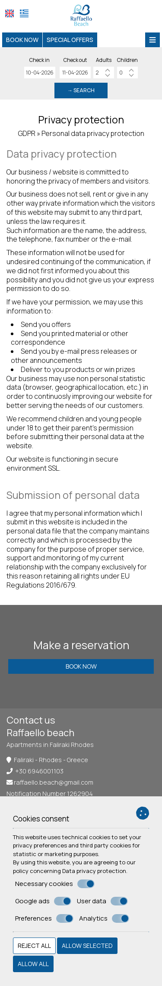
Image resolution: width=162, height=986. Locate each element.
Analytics (104, 918)
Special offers (70, 40)
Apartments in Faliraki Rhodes (50, 744)
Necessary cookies (55, 883)
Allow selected (87, 945)
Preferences (44, 918)
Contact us (30, 720)
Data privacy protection (94, 871)
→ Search (81, 90)
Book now (22, 40)
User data (102, 901)
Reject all (34, 945)
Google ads (43, 901)
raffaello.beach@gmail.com (53, 782)
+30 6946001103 (39, 771)
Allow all (33, 964)
